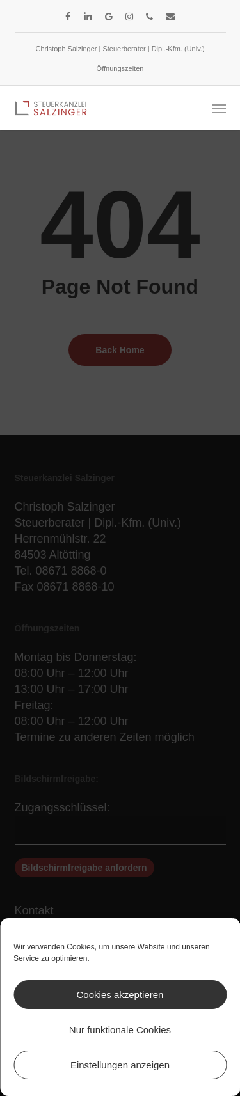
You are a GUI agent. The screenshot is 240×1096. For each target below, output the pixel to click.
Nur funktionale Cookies (120, 1029)
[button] (219, 108)
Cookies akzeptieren (120, 994)
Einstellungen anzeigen (120, 1065)
